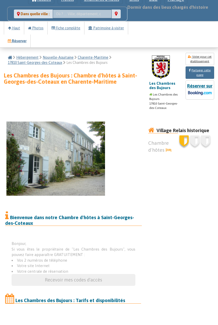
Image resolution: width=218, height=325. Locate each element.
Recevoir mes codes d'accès (73, 280)
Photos (35, 28)
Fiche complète (65, 28)
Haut (14, 28)
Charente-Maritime (93, 57)
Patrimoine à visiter (106, 28)
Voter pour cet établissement (200, 59)
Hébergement (27, 57)
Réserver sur (200, 90)
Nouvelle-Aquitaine (58, 57)
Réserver (17, 41)
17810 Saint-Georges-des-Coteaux (35, 63)
